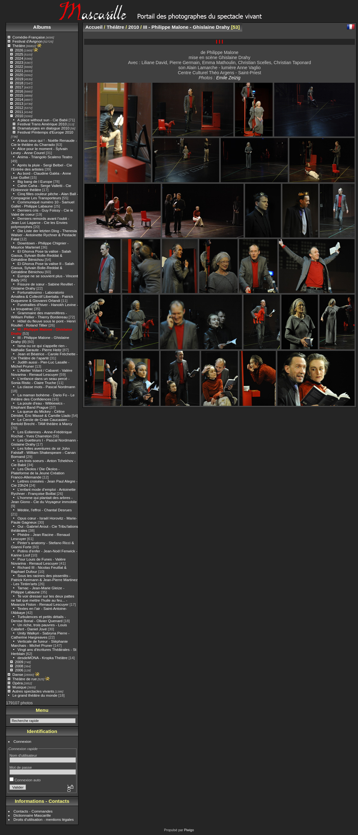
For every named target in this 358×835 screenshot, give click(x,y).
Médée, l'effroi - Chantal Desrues (44, 510)
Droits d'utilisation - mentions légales (44, 819)
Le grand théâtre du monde (34, 695)
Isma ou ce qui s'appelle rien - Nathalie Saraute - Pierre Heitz (39, 348)
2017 (19, 87)
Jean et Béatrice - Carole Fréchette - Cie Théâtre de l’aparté (44, 356)
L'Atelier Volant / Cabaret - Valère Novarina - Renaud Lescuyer (41, 372)
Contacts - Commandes (33, 811)
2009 (19, 662)
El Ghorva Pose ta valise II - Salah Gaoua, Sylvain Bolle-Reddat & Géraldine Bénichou (42, 267)
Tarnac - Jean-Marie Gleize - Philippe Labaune (38, 590)
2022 (19, 66)
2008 (19, 666)
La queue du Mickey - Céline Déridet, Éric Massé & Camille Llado (41, 413)
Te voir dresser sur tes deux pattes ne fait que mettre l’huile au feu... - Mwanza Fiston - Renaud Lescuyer (42, 600)
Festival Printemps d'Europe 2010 (45, 132)
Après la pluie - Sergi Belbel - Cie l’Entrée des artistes (41, 167)
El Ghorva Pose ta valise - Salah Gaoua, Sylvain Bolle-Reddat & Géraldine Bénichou (41, 255)
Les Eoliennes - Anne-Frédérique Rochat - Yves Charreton (41, 434)
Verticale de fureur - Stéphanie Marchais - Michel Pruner (39, 643)
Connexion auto (25, 780)
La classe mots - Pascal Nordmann (46, 387)
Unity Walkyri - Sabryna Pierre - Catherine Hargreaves (40, 635)
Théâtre (18, 46)
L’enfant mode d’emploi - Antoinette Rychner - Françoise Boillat (43, 491)
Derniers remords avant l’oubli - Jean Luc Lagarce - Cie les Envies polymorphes (40, 222)
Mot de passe (20, 767)
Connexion (22, 741)
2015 (19, 95)
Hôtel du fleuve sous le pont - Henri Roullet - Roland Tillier (43, 323)
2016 (19, 91)
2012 (19, 107)
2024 (19, 58)
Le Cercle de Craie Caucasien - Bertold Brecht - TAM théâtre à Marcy (41, 421)
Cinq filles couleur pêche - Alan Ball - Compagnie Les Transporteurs (44, 196)
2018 (19, 83)
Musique (19, 687)
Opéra (17, 683)
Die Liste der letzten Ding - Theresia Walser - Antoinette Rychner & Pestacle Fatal (44, 235)
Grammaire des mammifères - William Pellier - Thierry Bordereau (39, 315)
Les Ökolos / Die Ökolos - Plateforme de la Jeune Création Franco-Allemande (38, 473)
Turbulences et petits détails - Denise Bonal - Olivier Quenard (38, 619)
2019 (19, 79)
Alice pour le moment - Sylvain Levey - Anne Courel (39, 151)
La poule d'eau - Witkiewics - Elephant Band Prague (38, 405)
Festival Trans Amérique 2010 (42, 124)
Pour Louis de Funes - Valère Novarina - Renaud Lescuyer (38, 561)
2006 (19, 670)
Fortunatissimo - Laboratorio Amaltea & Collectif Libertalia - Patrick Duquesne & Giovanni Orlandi (42, 296)
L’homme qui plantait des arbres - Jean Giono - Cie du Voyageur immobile (44, 500)
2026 (19, 50)
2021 (19, 71)
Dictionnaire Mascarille (32, 815)
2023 (19, 62)
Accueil (94, 27)
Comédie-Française (28, 37)
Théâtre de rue (24, 679)
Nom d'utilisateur (23, 755)
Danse (17, 674)
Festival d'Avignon (27, 41)
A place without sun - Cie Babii (42, 120)
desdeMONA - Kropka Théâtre (42, 658)
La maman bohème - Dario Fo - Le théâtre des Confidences (43, 397)
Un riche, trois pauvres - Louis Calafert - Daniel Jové (39, 627)
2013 (19, 103)
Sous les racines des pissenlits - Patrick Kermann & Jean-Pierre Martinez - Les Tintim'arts (44, 580)
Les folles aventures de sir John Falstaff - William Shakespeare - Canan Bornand (43, 452)
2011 (19, 112)
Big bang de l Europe (34, 181)
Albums (42, 27)
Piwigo (189, 830)
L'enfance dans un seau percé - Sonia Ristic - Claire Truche (40, 380)
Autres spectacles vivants (33, 691)
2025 (19, 54)
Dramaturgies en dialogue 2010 (43, 128)
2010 (19, 116)
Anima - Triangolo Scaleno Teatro (44, 157)
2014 (19, 99)
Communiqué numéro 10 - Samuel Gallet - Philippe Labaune (42, 204)
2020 (19, 75)
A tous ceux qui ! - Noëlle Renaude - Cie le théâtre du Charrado (44, 142)
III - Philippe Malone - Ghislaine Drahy (186, 27)
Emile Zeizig (228, 77)
